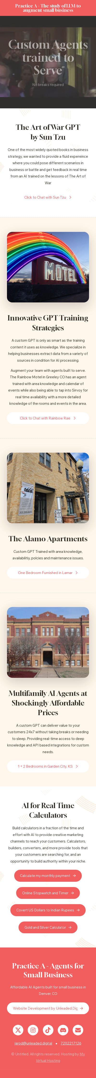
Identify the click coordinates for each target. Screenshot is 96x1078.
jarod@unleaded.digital (33, 1043)
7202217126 (71, 1043)
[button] (48, 197)
